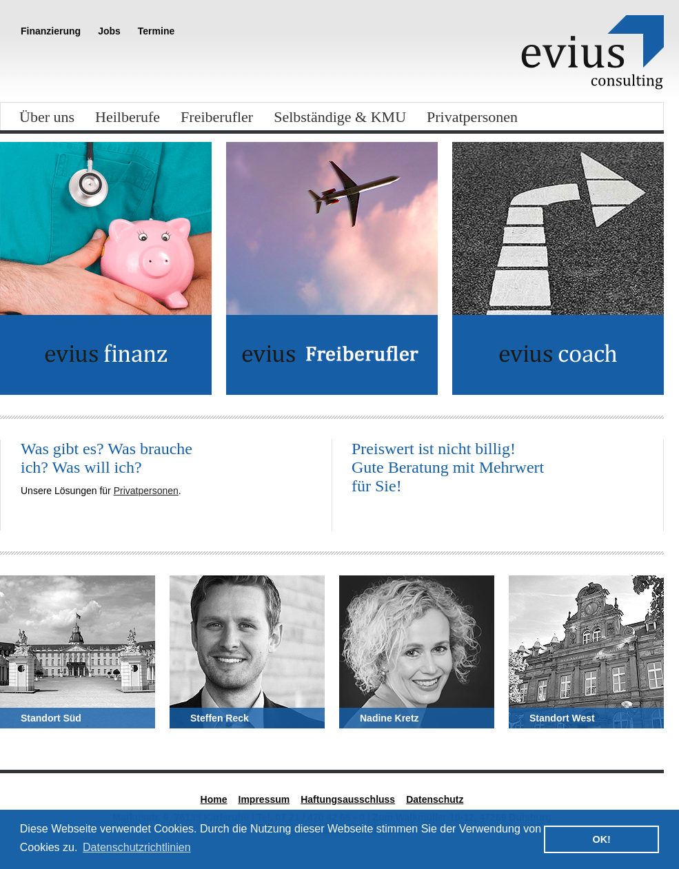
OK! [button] (601, 839)
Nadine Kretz (389, 718)
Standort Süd (51, 718)
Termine (156, 31)
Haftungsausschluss (348, 799)
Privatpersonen (472, 116)
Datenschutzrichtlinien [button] (137, 847)
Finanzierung (51, 31)
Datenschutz (434, 799)
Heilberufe (127, 116)
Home (214, 799)
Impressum (264, 799)
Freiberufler (217, 116)
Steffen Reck (219, 718)
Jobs (109, 31)
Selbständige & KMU (340, 116)
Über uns (46, 116)
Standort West (562, 718)
